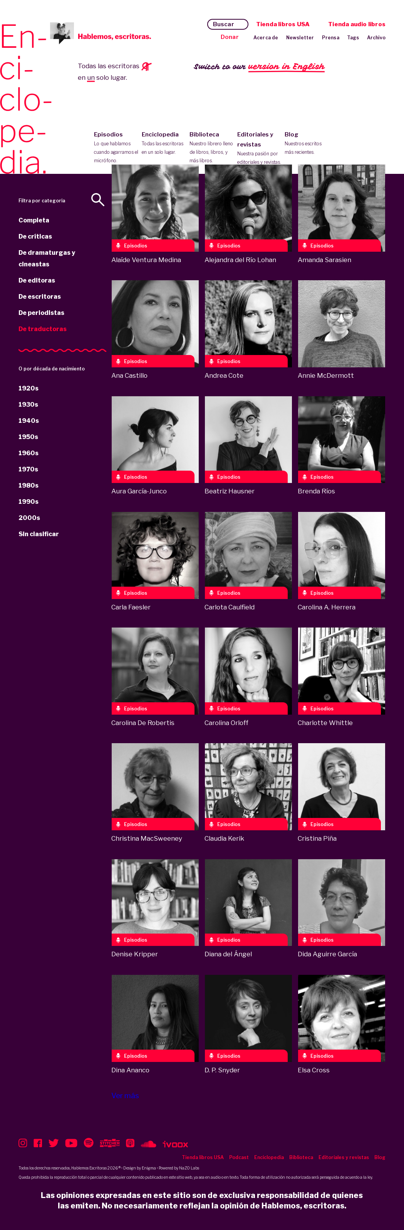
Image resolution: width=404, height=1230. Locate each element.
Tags (353, 37)
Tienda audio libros (357, 24)
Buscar (223, 24)
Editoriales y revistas (259, 149)
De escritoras (39, 296)
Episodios (116, 148)
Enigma (149, 1168)
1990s (28, 501)
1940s (28, 420)
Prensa (330, 37)
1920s (28, 388)
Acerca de (265, 37)
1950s (28, 437)
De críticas (35, 236)
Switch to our (259, 66)
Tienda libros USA (283, 24)
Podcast (239, 1157)
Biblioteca (211, 148)
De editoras (36, 280)
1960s (28, 453)
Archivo (376, 37)
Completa (33, 220)
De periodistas (41, 312)
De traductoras (42, 329)
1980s (28, 485)
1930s (28, 404)
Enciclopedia (164, 143)
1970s (28, 469)
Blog (307, 143)
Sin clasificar (38, 534)
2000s (29, 518)
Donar (230, 37)
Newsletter (300, 37)
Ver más (125, 1095)
